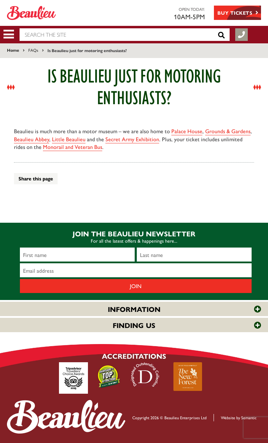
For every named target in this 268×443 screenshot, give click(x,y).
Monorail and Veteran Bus (72, 147)
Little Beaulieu (68, 139)
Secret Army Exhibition (132, 139)
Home (13, 50)
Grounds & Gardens (228, 131)
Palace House (186, 131)
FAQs (33, 50)
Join (136, 286)
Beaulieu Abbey (31, 139)
